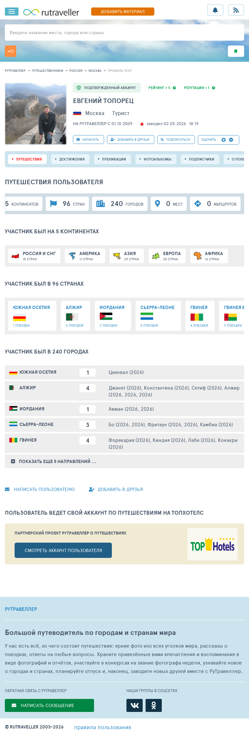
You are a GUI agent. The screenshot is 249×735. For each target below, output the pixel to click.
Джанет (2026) (125, 387)
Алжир (27, 387)
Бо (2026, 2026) (127, 424)
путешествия (29, 159)
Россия (75, 70)
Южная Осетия (37, 372)
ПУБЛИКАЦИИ (114, 159)
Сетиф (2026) (206, 387)
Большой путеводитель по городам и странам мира (90, 632)
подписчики (201, 159)
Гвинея (28, 440)
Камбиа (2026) (216, 424)
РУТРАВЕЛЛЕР (21, 609)
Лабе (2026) (201, 439)
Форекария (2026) (129, 439)
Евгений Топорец (103, 100)
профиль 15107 (120, 70)
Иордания (31, 409)
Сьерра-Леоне (36, 424)
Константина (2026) (166, 387)
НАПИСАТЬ (88, 139)
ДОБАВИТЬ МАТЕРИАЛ (123, 11)
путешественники (47, 70)
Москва (95, 70)
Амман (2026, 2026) (131, 408)
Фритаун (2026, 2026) (172, 424)
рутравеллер (15, 70)
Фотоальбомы (158, 159)
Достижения (72, 159)
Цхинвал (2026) (126, 371)
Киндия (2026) (169, 439)
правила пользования (102, 727)
